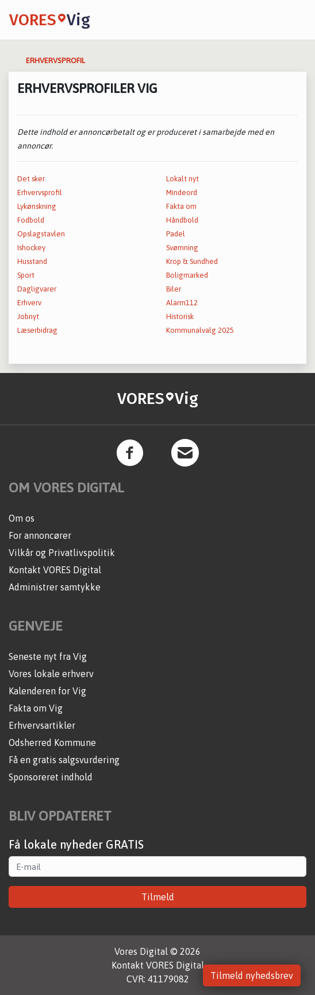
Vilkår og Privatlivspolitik (62, 552)
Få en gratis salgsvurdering (64, 760)
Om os (21, 518)
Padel (175, 234)
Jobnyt (28, 316)
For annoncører (40, 535)
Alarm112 (182, 302)
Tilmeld (157, 897)
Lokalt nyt (182, 178)
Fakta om (181, 206)
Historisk (180, 316)
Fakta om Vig (36, 708)
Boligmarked (187, 275)
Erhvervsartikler (42, 725)
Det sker (31, 178)
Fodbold (30, 220)
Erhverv (29, 302)
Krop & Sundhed (192, 261)
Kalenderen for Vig (47, 691)
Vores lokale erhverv (51, 673)
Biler (173, 289)
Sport (25, 275)
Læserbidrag (37, 330)
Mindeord (181, 192)
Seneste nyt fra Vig (48, 656)
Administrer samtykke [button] (55, 587)
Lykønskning (36, 206)
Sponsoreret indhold (51, 777)
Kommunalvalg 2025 (200, 330)
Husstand (32, 261)
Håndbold (182, 220)
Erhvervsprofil (39, 192)
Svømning (182, 247)
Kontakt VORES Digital (55, 570)
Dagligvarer (36, 289)
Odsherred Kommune (52, 742)
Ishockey (31, 247)
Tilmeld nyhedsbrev (251, 975)
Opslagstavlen (41, 234)
